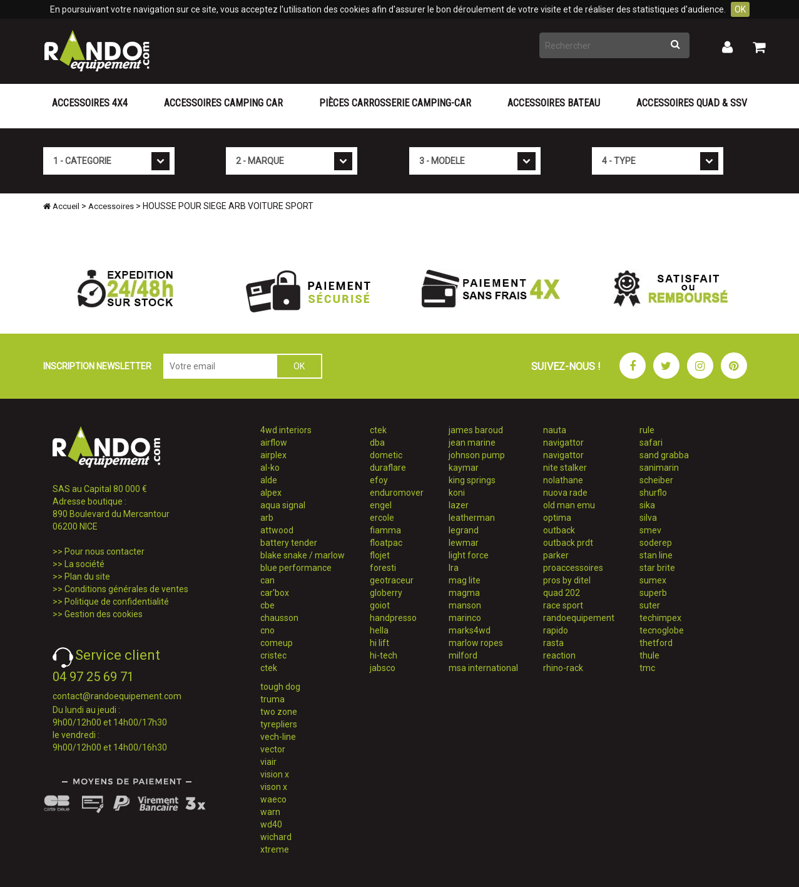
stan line (656, 555)
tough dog (280, 687)
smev (650, 530)
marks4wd (470, 630)
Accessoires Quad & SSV (691, 103)
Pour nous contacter (104, 551)
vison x (273, 787)
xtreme (274, 849)
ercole (382, 518)
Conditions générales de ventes (126, 589)
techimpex (660, 618)
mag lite (465, 580)
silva (648, 518)
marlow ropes (476, 643)
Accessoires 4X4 (90, 103)
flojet (380, 555)
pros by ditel (567, 580)
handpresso (393, 618)
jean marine (472, 443)
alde (268, 480)
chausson (279, 618)
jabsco (382, 668)
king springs (472, 480)
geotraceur (392, 580)
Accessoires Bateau (553, 103)
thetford (656, 643)
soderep (655, 543)
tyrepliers (278, 724)
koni (457, 493)
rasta (553, 643)
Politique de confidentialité (116, 602)
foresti (383, 568)
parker (556, 555)
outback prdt (568, 543)
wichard (276, 837)
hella (379, 630)
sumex (652, 580)
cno (267, 630)
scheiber (656, 480)
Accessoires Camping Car (223, 103)
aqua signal (282, 505)
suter (649, 605)
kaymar (464, 468)
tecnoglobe (661, 630)
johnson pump (477, 455)
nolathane (563, 480)
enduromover (397, 493)
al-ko (270, 468)
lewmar (464, 543)
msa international (483, 668)
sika (647, 505)
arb (266, 518)
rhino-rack (563, 668)
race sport (563, 605)
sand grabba (664, 455)
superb (653, 593)
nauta (554, 430)
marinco (465, 618)
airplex (273, 455)
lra (454, 568)
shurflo (653, 493)
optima (557, 518)
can (267, 580)
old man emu (569, 505)
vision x (274, 774)
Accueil (61, 206)
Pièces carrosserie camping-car (395, 103)
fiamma (385, 530)
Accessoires (111, 206)
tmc (647, 668)
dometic (386, 455)
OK (740, 9)
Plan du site (87, 577)
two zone (278, 712)
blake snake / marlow (302, 555)
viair (268, 762)
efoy (379, 480)
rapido (555, 630)
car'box (274, 593)
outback (559, 530)
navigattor (563, 443)
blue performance (296, 568)
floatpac (386, 543)
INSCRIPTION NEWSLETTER (97, 366)
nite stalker (565, 468)
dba (377, 443)
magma (464, 593)
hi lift (379, 643)
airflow (273, 443)
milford (463, 655)
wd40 (271, 824)
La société (84, 564)
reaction (559, 655)
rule (646, 430)
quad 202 (561, 593)
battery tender (288, 543)
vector (272, 749)
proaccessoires (573, 568)
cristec (273, 655)
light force (469, 555)
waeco (273, 799)
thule (649, 655)
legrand (464, 530)
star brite (657, 568)
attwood (276, 530)
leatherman (472, 518)
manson (465, 605)
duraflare (388, 468)
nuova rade (565, 493)
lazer (459, 505)
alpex (271, 493)
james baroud (476, 430)
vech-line (278, 737)
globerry (386, 593)
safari (651, 443)
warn (270, 812)
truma (272, 699)
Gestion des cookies (103, 614)
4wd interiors (286, 430)
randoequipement (578, 618)
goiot (380, 605)
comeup (276, 643)
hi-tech (383, 655)
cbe (267, 605)
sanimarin (659, 468)
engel (381, 505)
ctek (268, 668)
